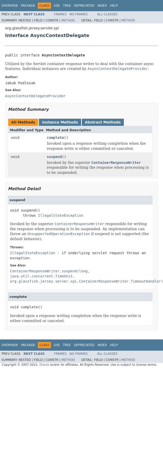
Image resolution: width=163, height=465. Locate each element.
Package (28, 5)
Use (57, 5)
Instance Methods (60, 122)
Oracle (44, 364)
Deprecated (84, 5)
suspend (54, 157)
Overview (10, 5)
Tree (67, 5)
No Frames (79, 14)
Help (114, 5)
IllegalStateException (60, 215)
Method (68, 20)
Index (102, 5)
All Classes (107, 14)
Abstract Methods (103, 122)
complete (55, 138)
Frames (60, 14)
